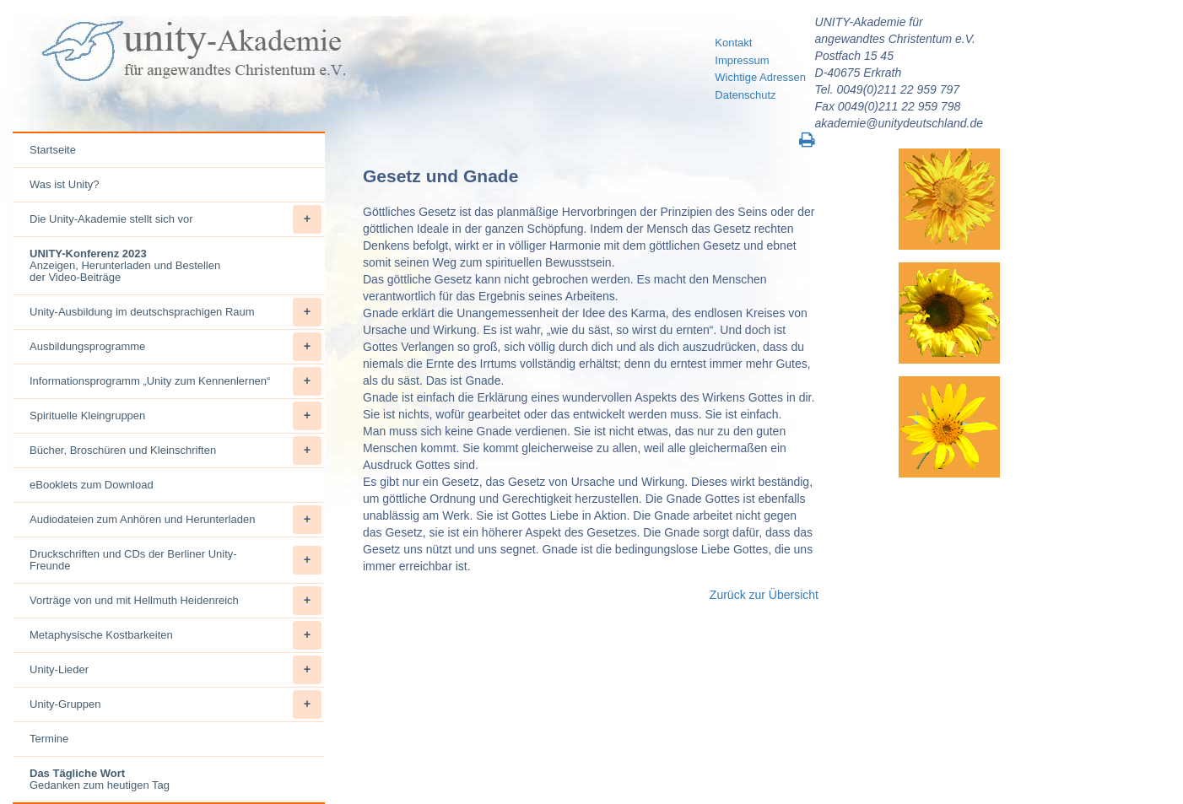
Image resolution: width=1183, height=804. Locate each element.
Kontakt (733, 42)
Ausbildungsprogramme (175, 346)
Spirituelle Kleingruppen (175, 416)
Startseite (53, 149)
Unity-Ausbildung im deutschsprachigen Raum (175, 312)
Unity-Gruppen (175, 704)
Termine (49, 738)
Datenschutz (745, 95)
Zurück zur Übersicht (764, 595)
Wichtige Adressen (760, 77)
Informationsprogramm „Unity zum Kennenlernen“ (175, 381)
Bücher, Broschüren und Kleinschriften (175, 450)
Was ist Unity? (65, 184)
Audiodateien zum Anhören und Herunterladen (175, 519)
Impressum (742, 60)
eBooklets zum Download (92, 484)
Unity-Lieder (175, 670)
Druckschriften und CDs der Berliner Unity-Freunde (175, 560)
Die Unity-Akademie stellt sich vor (175, 219)
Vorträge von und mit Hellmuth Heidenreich (175, 600)
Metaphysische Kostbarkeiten (175, 635)
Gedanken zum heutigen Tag (100, 779)
